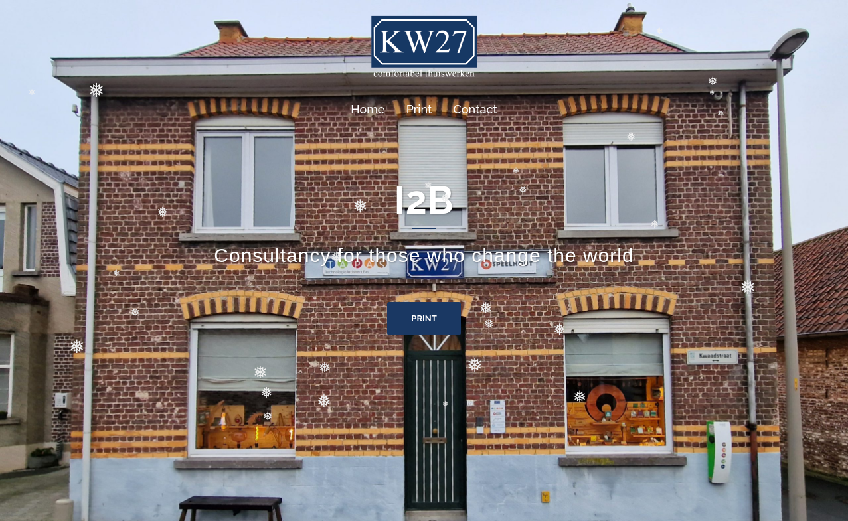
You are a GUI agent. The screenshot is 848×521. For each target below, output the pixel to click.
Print (419, 109)
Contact (475, 109)
